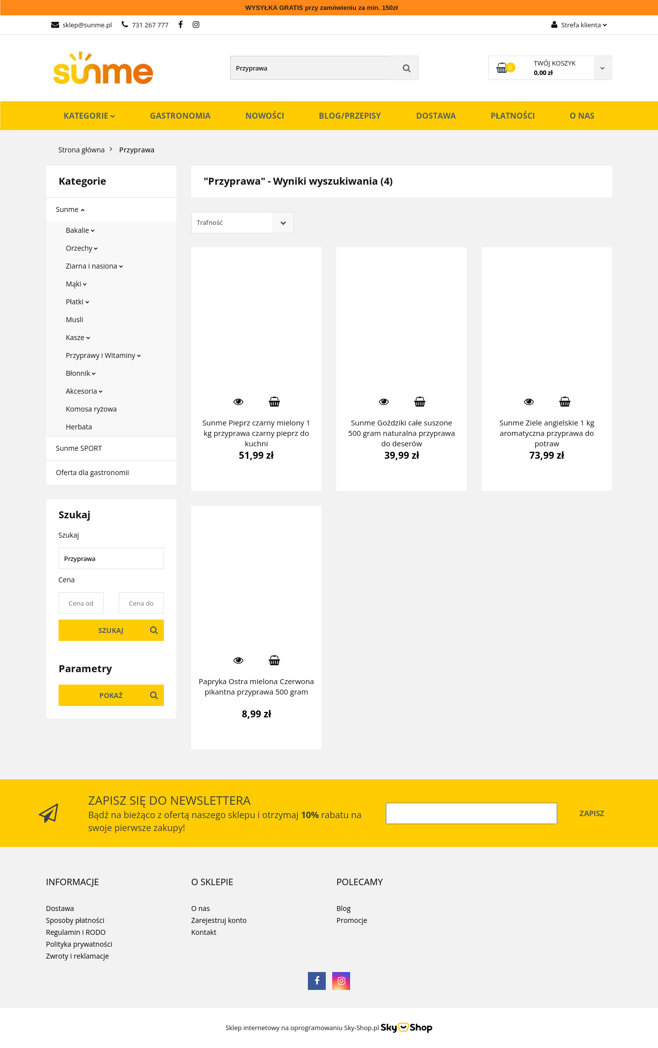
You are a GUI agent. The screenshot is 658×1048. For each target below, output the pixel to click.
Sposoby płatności (75, 920)
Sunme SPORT (79, 448)
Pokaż (111, 695)
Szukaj (111, 630)
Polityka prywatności (79, 944)
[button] (72, 882)
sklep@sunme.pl (81, 24)
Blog (344, 908)
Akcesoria (84, 391)
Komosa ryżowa (91, 409)
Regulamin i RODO (76, 932)
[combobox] (242, 222)
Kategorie (89, 115)
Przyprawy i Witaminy (103, 355)
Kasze (78, 337)
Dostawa (436, 115)
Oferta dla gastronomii (92, 472)
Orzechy (82, 248)
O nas (582, 115)
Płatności (513, 115)
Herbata (79, 426)
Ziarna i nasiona (94, 266)
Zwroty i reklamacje (77, 956)
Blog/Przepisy (350, 115)
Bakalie (80, 230)
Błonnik (81, 373)
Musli (74, 319)
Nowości (264, 115)
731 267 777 (145, 24)
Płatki (77, 301)
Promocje (352, 920)
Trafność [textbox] (209, 222)
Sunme (70, 209)
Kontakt (204, 932)
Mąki (76, 283)
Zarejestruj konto (219, 920)
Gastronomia (180, 115)
